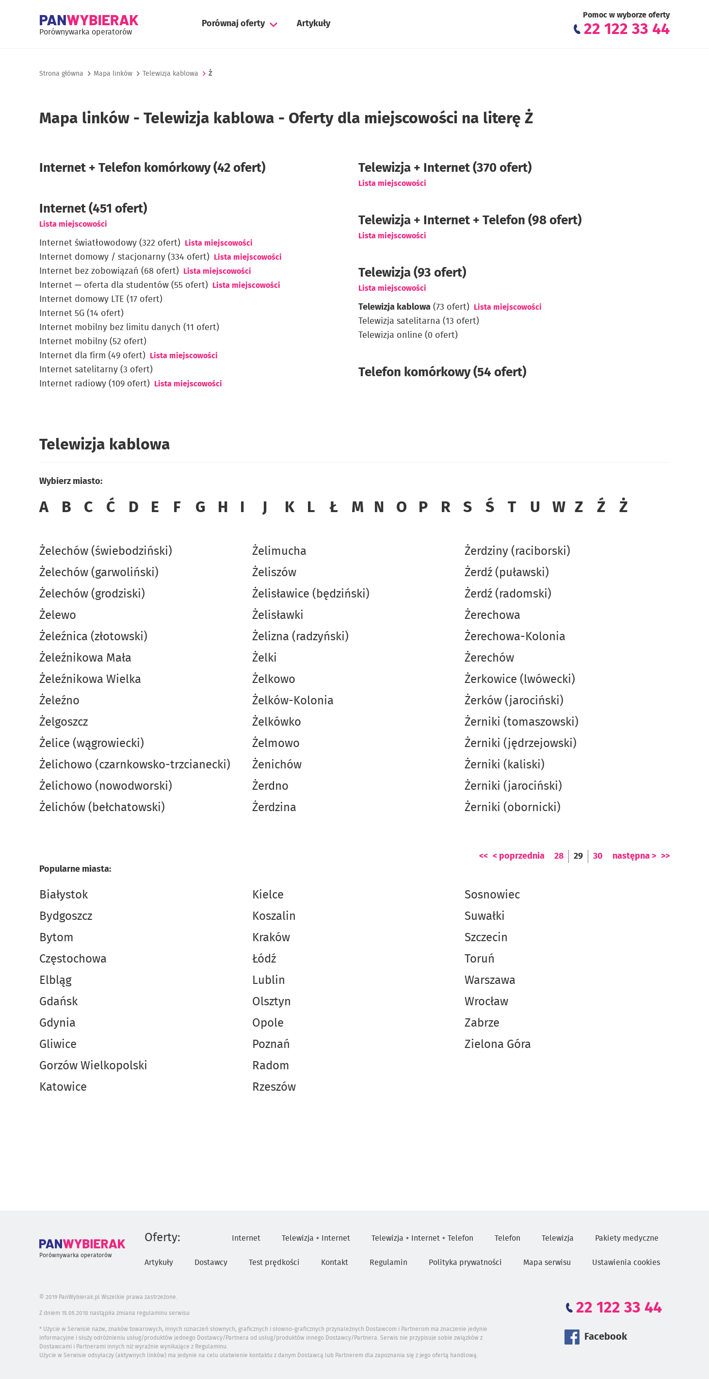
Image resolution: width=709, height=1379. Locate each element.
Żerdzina (274, 808)
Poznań (271, 1044)
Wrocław (486, 1002)
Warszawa (490, 980)
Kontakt (334, 1262)
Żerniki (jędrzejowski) (521, 743)
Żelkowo (273, 679)
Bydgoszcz (65, 916)
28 (559, 856)
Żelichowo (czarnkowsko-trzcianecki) (134, 765)
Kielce (268, 895)
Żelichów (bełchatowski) (102, 808)
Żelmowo (276, 743)
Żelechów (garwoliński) (99, 573)
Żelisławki (278, 615)
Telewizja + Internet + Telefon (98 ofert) (469, 220)
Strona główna (61, 73)
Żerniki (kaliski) (505, 765)
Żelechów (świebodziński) (105, 551)
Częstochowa (73, 959)
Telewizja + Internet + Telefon (422, 1238)
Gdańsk (58, 1002)
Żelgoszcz (63, 722)
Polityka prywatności (465, 1262)
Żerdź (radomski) (508, 594)
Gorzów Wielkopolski (93, 1066)
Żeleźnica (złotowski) (93, 637)
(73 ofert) (413, 307)
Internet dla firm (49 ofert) (92, 355)
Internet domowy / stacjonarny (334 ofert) (124, 257)
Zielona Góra (498, 1044)
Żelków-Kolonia (293, 701)
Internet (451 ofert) (93, 208)
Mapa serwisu (547, 1262)
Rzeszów (274, 1087)
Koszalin (274, 916)
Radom (271, 1066)
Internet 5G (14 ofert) (81, 313)
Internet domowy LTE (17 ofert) (100, 299)
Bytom (56, 938)
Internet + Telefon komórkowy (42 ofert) (152, 168)
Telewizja (558, 1238)
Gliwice (58, 1044)
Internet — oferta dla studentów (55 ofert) (123, 285)
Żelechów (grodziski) (92, 594)
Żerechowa (492, 615)
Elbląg (55, 980)
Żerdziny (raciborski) (517, 551)
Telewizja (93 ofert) (412, 272)
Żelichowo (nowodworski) (105, 786)
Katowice (63, 1087)
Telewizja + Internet (316, 1238)
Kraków (271, 938)
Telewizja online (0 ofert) (408, 335)
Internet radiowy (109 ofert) (94, 384)
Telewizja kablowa (170, 73)
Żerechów (489, 658)
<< (483, 856)
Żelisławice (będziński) (311, 594)
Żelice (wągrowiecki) (91, 743)
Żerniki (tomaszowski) (522, 722)
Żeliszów (274, 573)
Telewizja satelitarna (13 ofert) (418, 321)
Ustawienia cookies (626, 1262)
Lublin (268, 980)
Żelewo (57, 615)
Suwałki (485, 916)
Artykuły (313, 23)
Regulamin (388, 1262)
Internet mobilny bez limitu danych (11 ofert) (129, 327)
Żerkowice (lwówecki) (520, 679)
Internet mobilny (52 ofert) (92, 341)
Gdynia (57, 1023)
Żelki (264, 658)
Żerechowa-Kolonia (515, 637)
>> (665, 856)
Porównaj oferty (233, 23)
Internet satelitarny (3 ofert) (96, 370)
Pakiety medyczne (627, 1238)
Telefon (507, 1238)
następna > (634, 856)
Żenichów (277, 765)
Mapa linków (113, 73)
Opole (268, 1023)
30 (598, 856)
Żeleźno (59, 701)
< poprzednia (519, 856)
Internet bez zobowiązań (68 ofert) (109, 271)
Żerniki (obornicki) (513, 808)
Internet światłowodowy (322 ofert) (109, 243)
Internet (246, 1238)
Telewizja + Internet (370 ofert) (445, 168)
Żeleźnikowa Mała (85, 658)
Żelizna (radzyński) (300, 637)
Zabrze (482, 1023)
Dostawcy (210, 1262)
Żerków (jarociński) (514, 701)
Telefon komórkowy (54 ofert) (442, 372)
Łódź (264, 959)
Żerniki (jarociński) (513, 786)
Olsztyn (271, 1002)
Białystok (63, 895)
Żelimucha (279, 551)
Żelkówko (276, 722)
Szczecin (486, 938)
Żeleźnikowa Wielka (90, 679)
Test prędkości (274, 1262)
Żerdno (270, 786)
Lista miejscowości (73, 224)
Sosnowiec (492, 895)
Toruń (480, 959)
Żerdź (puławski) (507, 573)
